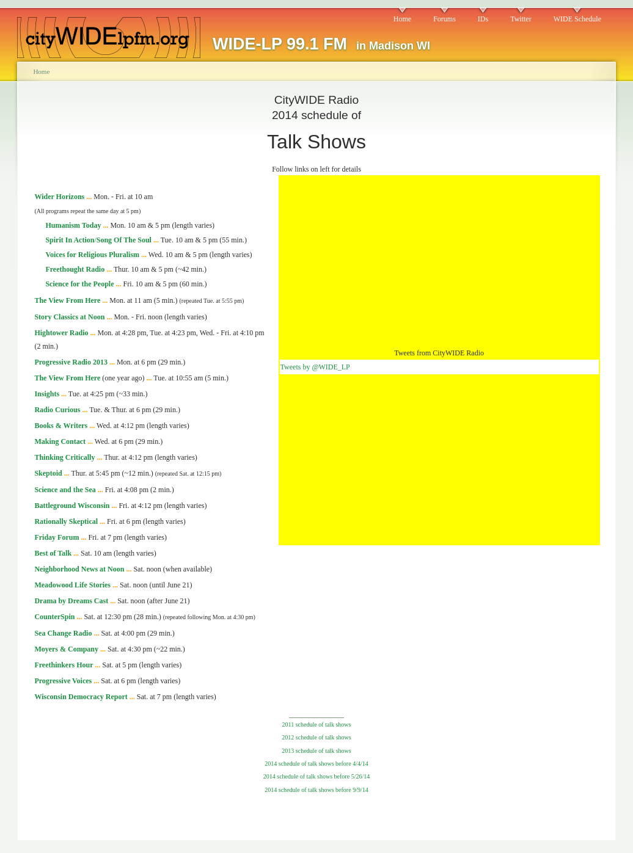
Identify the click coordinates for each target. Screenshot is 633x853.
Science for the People (79, 284)
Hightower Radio (61, 332)
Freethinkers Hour (63, 665)
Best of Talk (52, 553)
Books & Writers (60, 425)
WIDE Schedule (577, 19)
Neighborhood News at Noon (79, 569)
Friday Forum (56, 537)
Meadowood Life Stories (72, 585)
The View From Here (67, 300)
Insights (46, 394)
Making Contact (60, 441)
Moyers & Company (66, 649)
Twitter (520, 19)
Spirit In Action (69, 240)
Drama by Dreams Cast (71, 601)
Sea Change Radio (63, 633)
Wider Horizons (59, 196)
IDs (483, 19)
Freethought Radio (74, 269)
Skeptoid (48, 473)
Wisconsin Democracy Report (80, 696)
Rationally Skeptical (66, 521)
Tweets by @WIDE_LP (315, 367)
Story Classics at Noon (69, 317)
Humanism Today (73, 225)
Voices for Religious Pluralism (92, 254)
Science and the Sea (64, 489)
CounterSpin (54, 616)
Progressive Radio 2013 (71, 362)
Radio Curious (57, 409)
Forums (444, 19)
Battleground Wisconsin (71, 505)
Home (402, 19)
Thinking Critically (64, 457)
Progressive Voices (63, 681)
